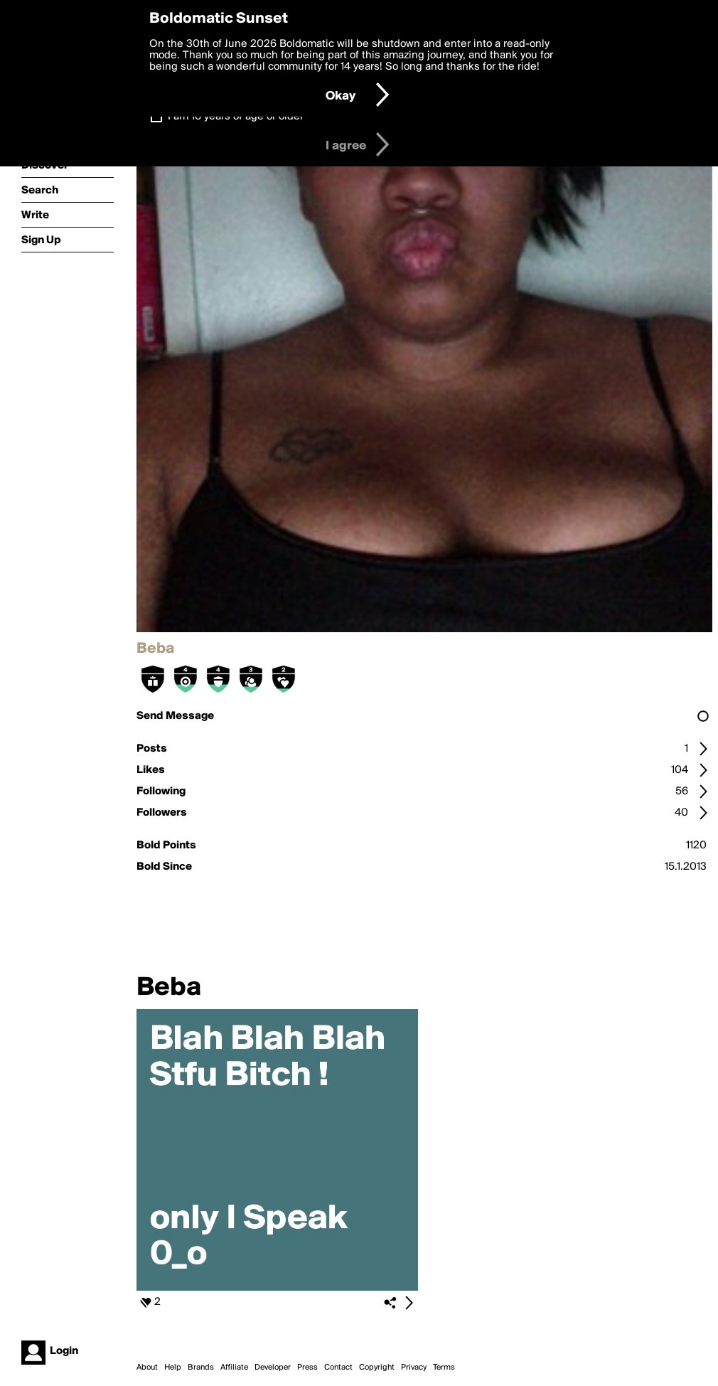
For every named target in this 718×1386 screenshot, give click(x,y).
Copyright (377, 1367)
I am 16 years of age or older (236, 116)
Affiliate (234, 1367)
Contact (338, 1367)
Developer (272, 1367)
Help (172, 1367)
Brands (201, 1367)
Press (307, 1367)
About (147, 1367)
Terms (444, 1367)
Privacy (414, 1367)
